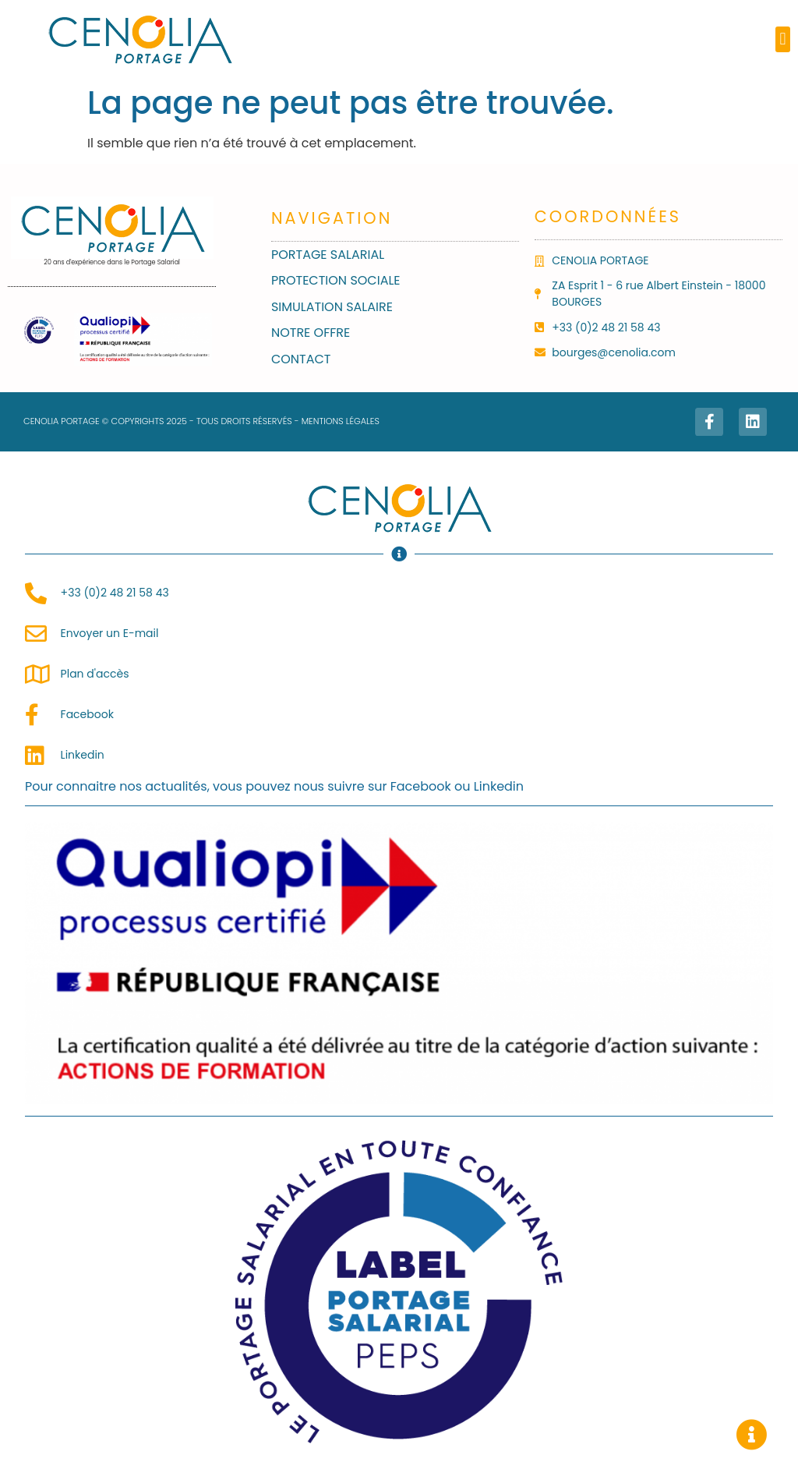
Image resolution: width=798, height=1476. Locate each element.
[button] (782, 39)
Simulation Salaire (332, 307)
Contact (301, 359)
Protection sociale (336, 280)
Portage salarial (327, 255)
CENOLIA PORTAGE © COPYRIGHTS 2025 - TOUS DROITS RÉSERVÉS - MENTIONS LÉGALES (201, 421)
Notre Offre (310, 333)
